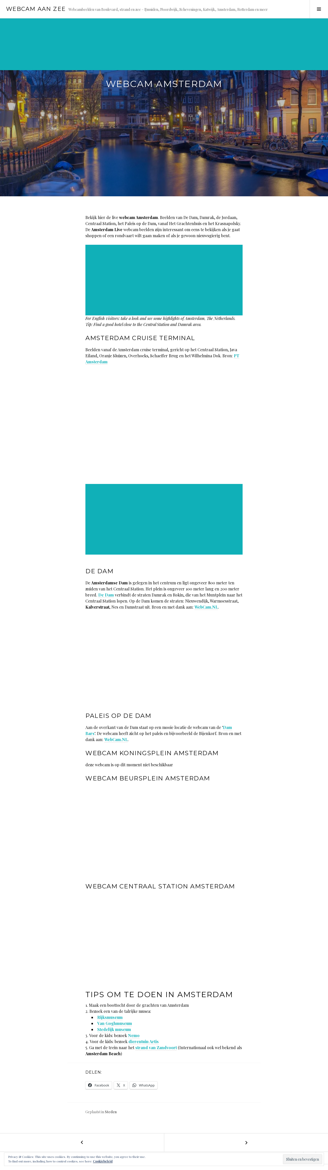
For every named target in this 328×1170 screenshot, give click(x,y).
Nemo (134, 1035)
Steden (111, 1111)
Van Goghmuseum (114, 1023)
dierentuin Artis (143, 1041)
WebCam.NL (206, 607)
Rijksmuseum (110, 1017)
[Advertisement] (152, 53)
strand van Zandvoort (156, 1047)
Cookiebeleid (103, 1161)
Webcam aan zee (35, 9)
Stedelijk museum (114, 1029)
